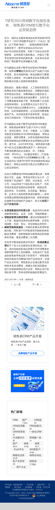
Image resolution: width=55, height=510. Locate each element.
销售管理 (26, 444)
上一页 (17, 284)
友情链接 (28, 487)
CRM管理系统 (19, 432)
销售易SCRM (33, 461)
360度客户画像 (34, 449)
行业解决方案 (18, 438)
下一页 (35, 284)
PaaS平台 (19, 449)
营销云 (19, 71)
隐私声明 (40, 484)
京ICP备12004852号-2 (20, 495)
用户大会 (21, 467)
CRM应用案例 (19, 426)
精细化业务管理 (18, 455)
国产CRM (24, 420)
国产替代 (15, 444)
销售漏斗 (37, 444)
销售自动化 (35, 455)
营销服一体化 (35, 438)
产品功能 (29, 484)
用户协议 (17, 487)
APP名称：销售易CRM (13, 484)
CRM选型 (38, 420)
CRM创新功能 (35, 426)
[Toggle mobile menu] (49, 5)
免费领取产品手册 (27, 353)
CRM (32, 157)
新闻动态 (29, 279)
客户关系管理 (18, 461)
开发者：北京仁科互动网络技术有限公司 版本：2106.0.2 (31, 488)
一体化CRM (35, 431)
